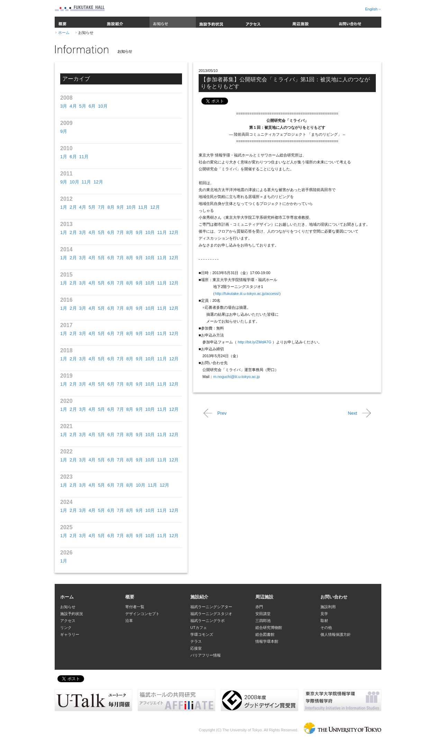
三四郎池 (263, 621)
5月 (82, 106)
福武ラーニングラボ (207, 621)
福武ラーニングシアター (211, 607)
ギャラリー (69, 634)
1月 (63, 156)
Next (352, 413)
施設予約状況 (219, 22)
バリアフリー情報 (205, 655)
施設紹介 (126, 22)
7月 (101, 207)
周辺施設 (312, 22)
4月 (73, 106)
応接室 (196, 648)
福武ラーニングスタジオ (211, 614)
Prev (222, 413)
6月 (92, 106)
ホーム (64, 32)
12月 (98, 181)
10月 (102, 106)
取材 (324, 621)
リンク (66, 627)
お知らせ (172, 22)
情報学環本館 (266, 641)
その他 (326, 627)
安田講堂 (263, 614)
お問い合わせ (358, 22)
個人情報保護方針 (335, 634)
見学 (324, 614)
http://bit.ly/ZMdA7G (254, 342)
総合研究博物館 (268, 627)
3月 (63, 106)
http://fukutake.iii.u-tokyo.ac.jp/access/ (247, 293)
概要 (79, 22)
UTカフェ (198, 627)
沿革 (129, 621)
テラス (196, 641)
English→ (373, 9)
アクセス (265, 22)
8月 (110, 207)
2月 (73, 207)
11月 (84, 156)
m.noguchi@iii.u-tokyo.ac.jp (236, 376)
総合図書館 (264, 634)
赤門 (259, 607)
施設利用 (328, 607)
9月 (63, 131)
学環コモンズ (201, 634)
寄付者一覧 (134, 607)
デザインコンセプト (142, 614)
